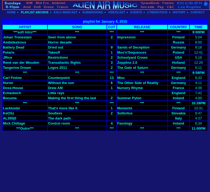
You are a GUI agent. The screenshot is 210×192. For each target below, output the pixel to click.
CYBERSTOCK (157, 12)
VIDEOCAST (116, 12)
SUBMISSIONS (92, 12)
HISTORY (179, 12)
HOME (11, 12)
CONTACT (198, 12)
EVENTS (136, 12)
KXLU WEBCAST (66, 12)
